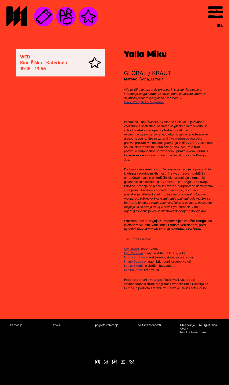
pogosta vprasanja (106, 325)
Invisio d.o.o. (198, 332)
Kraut (161, 73)
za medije (16, 325)
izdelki (56, 325)
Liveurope (155, 280)
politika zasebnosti (149, 325)
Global (135, 73)
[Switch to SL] (220, 25)
